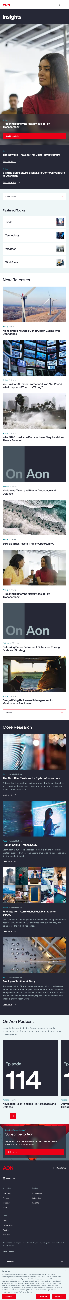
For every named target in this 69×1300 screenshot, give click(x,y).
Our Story (7, 1193)
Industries (36, 1198)
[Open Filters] (34, 196)
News (5, 1207)
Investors (6, 1202)
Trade (5, 1220)
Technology (8, 1225)
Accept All (58, 1296)
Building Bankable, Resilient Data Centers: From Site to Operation (34, 174)
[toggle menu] (65, 4)
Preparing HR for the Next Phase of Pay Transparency (26, 125)
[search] (59, 5)
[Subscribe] (34, 1152)
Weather (6, 1230)
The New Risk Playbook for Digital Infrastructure (31, 155)
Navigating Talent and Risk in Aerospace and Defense (29, 1105)
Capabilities (37, 1193)
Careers (6, 1198)
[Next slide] (13, 1116)
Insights (35, 1202)
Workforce (7, 1234)
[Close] (65, 1270)
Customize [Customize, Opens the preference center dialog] (8, 1296)
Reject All (43, 1296)
